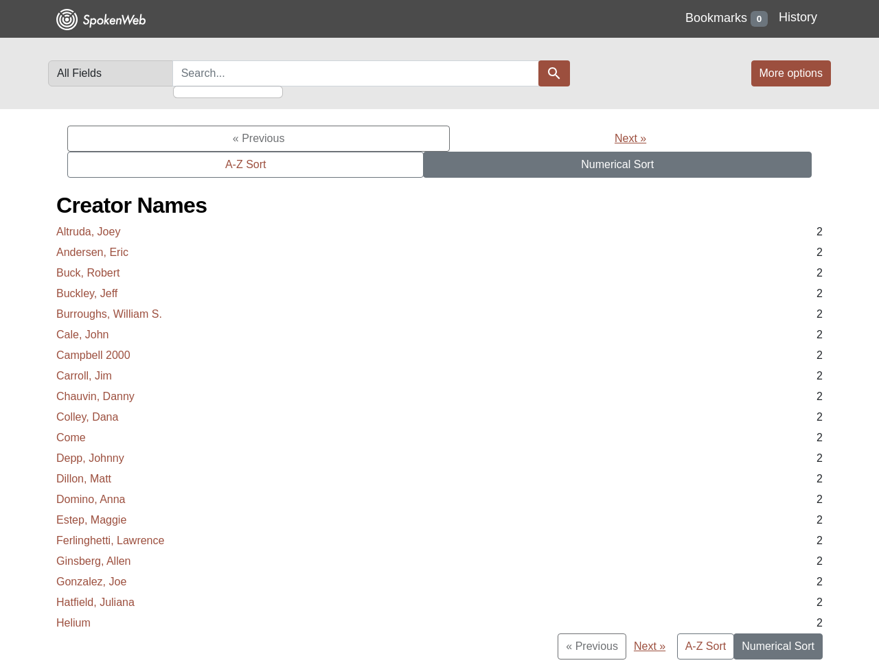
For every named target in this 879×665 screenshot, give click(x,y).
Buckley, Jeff (86, 293)
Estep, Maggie (91, 520)
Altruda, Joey (88, 231)
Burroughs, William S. (109, 314)
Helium (73, 623)
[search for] (355, 73)
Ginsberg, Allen (93, 561)
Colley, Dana (87, 417)
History (798, 17)
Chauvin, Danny (95, 396)
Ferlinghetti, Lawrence (110, 540)
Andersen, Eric (92, 252)
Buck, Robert (87, 273)
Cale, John (82, 334)
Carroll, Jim (84, 376)
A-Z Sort (245, 164)
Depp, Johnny (90, 458)
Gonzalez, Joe (91, 581)
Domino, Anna (91, 499)
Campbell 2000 (93, 355)
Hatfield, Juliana (95, 602)
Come (71, 437)
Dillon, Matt (83, 479)
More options (791, 73)
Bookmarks (726, 19)
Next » (630, 138)
